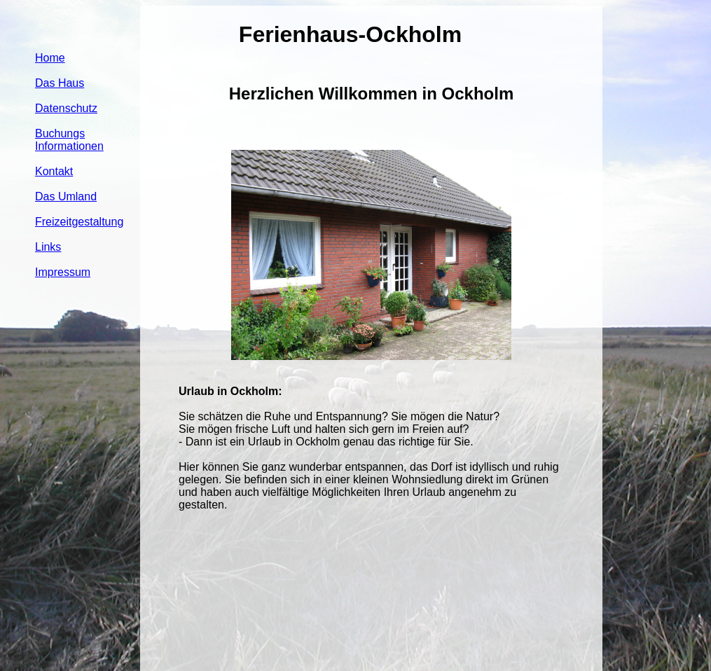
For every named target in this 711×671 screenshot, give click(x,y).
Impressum (62, 272)
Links (48, 247)
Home (50, 58)
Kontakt (54, 171)
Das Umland (66, 196)
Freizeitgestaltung (79, 222)
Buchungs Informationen (69, 139)
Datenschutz (66, 108)
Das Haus (59, 83)
